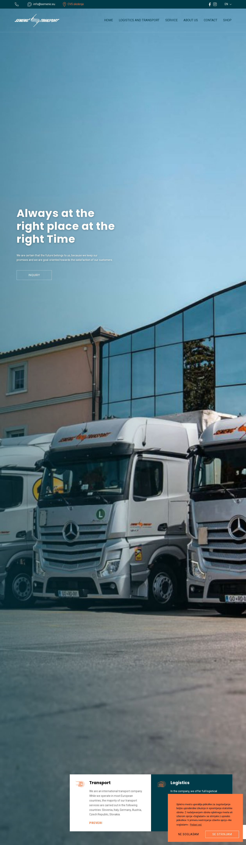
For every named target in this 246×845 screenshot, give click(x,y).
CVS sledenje (73, 4)
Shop (227, 20)
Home (108, 20)
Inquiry (34, 276)
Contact (210, 20)
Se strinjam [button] (222, 834)
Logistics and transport (139, 20)
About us (190, 20)
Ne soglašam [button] (188, 834)
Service (171, 20)
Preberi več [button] (196, 824)
